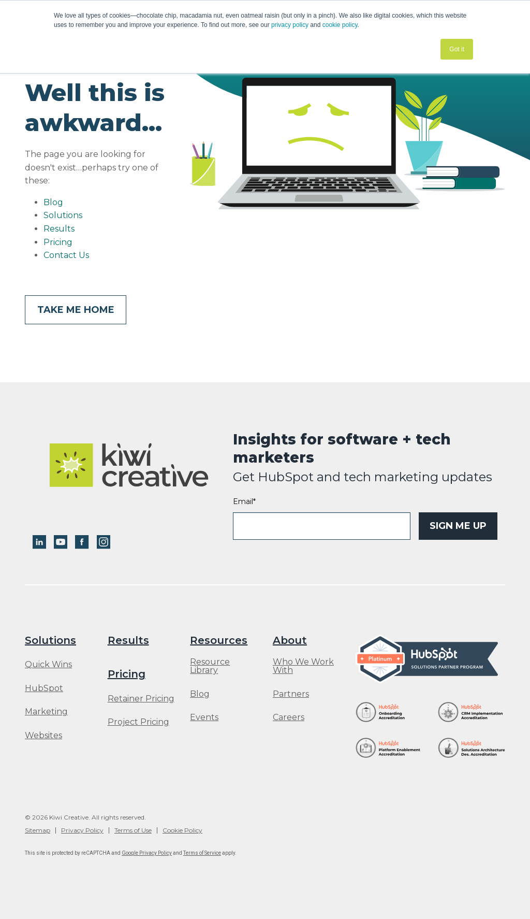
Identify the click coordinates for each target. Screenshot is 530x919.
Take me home (75, 309)
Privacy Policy (82, 830)
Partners (291, 694)
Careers (288, 717)
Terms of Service (202, 853)
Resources (218, 640)
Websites (43, 735)
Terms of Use (133, 830)
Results (59, 229)
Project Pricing (138, 722)
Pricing (57, 242)
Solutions (62, 215)
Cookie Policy (182, 830)
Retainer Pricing (141, 699)
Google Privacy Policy (147, 853)
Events (204, 717)
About (290, 640)
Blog (53, 202)
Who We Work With (303, 666)
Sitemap (37, 830)
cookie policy (340, 24)
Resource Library (210, 666)
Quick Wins (48, 664)
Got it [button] (456, 49)
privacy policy (289, 24)
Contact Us (66, 255)
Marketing (46, 712)
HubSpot (44, 688)
